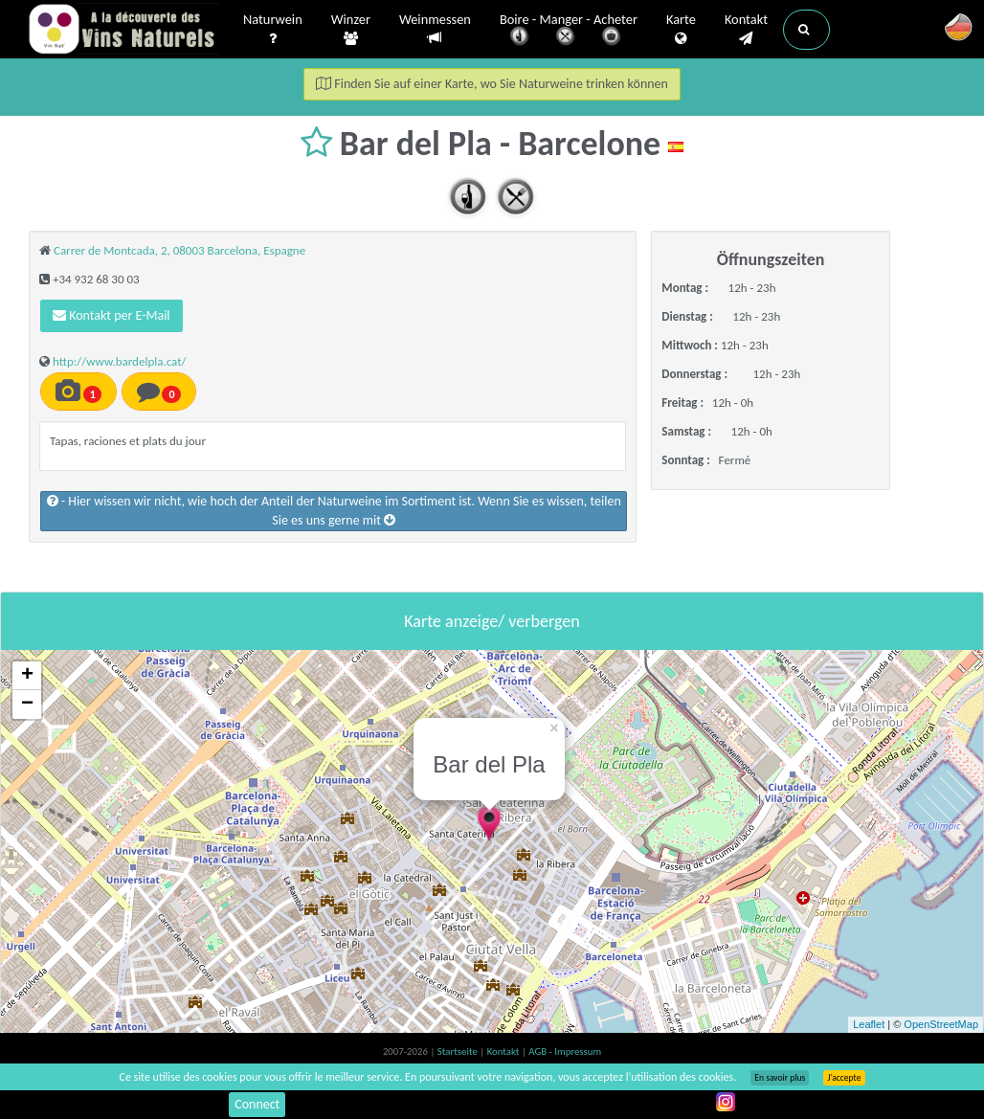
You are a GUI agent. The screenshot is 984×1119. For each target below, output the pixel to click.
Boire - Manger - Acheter (568, 31)
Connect (257, 1104)
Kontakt (746, 29)
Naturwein (272, 29)
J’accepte (844, 1078)
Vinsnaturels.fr (123, 30)
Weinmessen (435, 29)
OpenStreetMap (941, 1024)
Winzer (350, 29)
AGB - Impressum (564, 1051)
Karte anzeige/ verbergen (491, 621)
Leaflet (868, 1024)
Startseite (458, 1051)
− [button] (27, 704)
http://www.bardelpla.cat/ (120, 361)
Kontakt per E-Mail (111, 315)
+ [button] (27, 675)
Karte (681, 29)
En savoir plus (779, 1078)
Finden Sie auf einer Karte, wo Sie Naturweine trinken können (492, 84)
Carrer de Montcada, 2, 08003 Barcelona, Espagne (179, 250)
